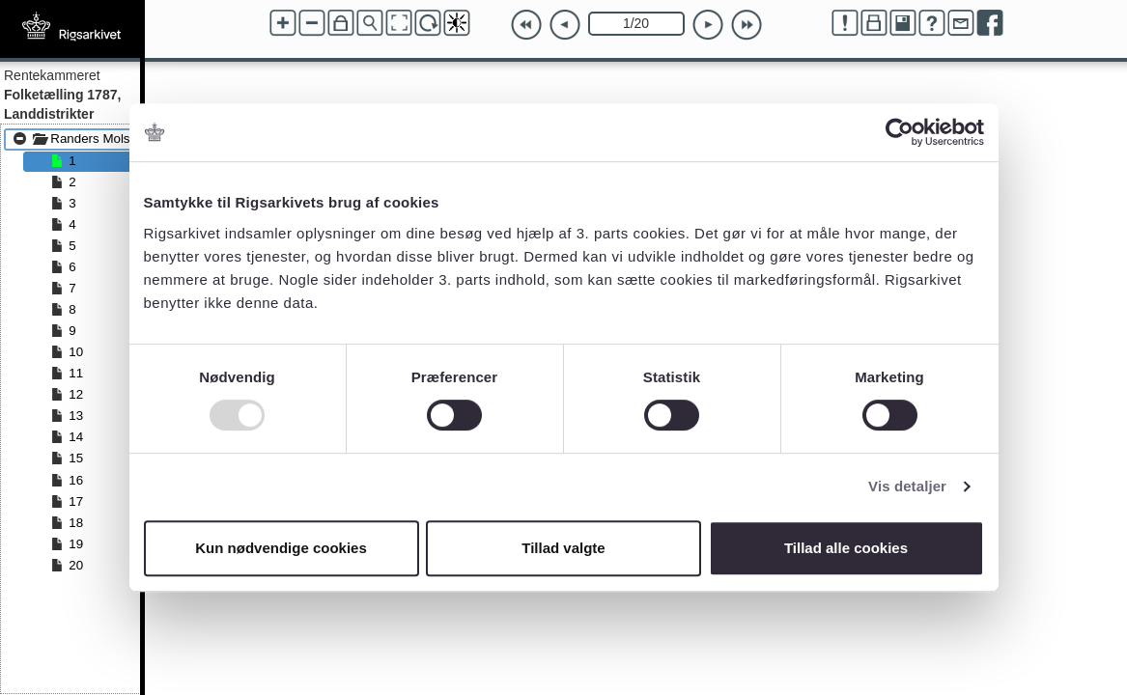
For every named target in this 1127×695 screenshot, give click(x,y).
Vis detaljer (907, 486)
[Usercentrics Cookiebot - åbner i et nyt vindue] (899, 132)
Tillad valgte (563, 548)
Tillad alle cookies (846, 548)
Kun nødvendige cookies (281, 548)
